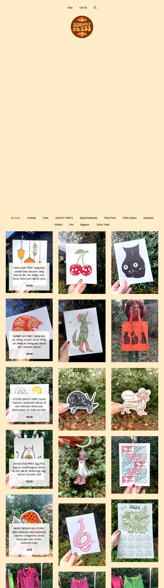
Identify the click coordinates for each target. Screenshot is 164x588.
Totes (45, 55)
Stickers (58, 61)
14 (99, 540)
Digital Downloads (88, 55)
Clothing (31, 55)
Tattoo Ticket (103, 61)
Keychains (148, 55)
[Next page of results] (111, 540)
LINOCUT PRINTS (64, 55)
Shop (70, 7)
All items (15, 55)
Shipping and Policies (29, 576)
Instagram (82, 571)
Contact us (29, 581)
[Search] (95, 8)
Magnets (85, 61)
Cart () (83, 7)
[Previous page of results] (53, 540)
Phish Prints (110, 55)
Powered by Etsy (135, 581)
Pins (71, 61)
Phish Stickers (130, 55)
